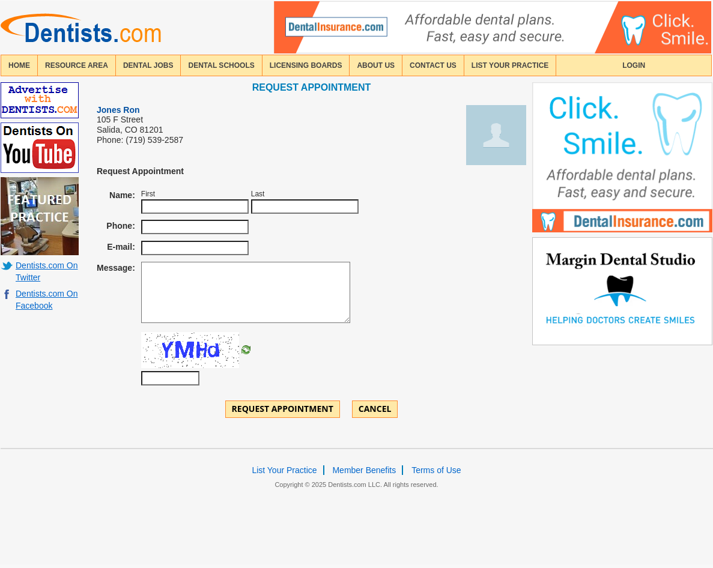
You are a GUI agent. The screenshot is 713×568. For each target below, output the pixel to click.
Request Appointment (282, 408)
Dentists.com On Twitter (46, 271)
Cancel (375, 408)
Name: (122, 195)
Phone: (120, 226)
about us (376, 65)
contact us (433, 65)
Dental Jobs (148, 65)
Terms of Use (436, 470)
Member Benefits (364, 470)
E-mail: (121, 247)
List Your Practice (510, 65)
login (633, 65)
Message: (116, 268)
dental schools (221, 65)
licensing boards (306, 65)
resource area (76, 65)
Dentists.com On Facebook (46, 299)
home (19, 65)
